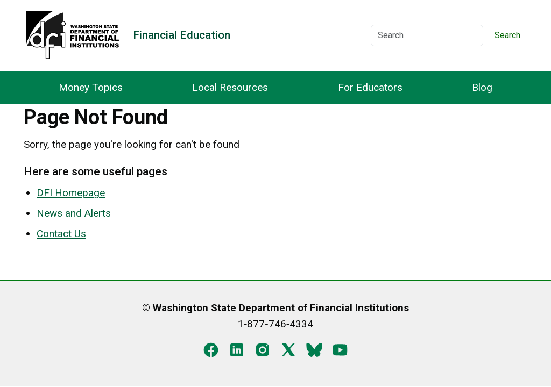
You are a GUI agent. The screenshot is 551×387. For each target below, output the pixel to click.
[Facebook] (211, 349)
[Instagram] (262, 349)
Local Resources (230, 87)
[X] (288, 349)
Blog (482, 87)
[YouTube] (340, 349)
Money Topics (91, 87)
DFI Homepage (71, 193)
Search (507, 35)
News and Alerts (74, 213)
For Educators (370, 87)
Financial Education (181, 34)
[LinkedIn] (236, 349)
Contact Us (61, 233)
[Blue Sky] (314, 349)
